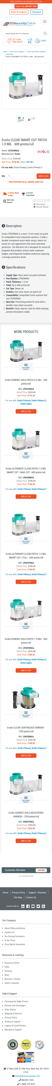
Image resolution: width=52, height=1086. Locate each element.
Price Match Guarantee (15, 944)
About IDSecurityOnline (15, 928)
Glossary (8, 971)
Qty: (3, 176)
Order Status (10, 1009)
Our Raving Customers (15, 936)
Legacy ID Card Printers (15, 1025)
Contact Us (31, 897)
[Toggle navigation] (45, 21)
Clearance (36, 12)
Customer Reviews (41, 207)
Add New (41, 870)
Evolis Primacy (23, 400)
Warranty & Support (13, 1029)
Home (5, 892)
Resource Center (12, 963)
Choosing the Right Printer (16, 1001)
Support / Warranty (37, 892)
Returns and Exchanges (15, 1005)
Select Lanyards (12, 983)
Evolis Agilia (26, 404)
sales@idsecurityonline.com (27, 1076)
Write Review (39, 204)
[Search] (45, 33)
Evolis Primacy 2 (38, 400)
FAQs (7, 967)
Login (40, 40)
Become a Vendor (12, 979)
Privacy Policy (18, 892)
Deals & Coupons (19, 12)
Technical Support (13, 1021)
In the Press (10, 940)
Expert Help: (26, 6)
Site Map (18, 897)
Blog (7, 975)
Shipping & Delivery (13, 1013)
